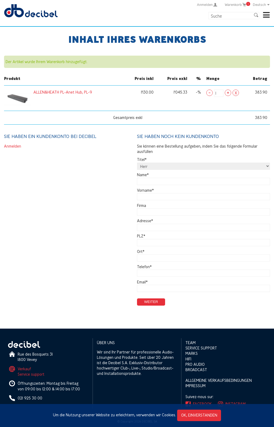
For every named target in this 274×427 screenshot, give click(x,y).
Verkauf (24, 369)
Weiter (151, 302)
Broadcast (196, 369)
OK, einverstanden (199, 415)
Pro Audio (195, 364)
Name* (143, 175)
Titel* (142, 159)
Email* (142, 282)
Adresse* (145, 220)
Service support (31, 374)
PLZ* (141, 236)
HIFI (188, 359)
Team (190, 342)
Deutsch (261, 4)
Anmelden (12, 146)
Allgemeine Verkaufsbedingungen (218, 380)
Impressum (195, 385)
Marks (191, 353)
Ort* (140, 251)
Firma (141, 205)
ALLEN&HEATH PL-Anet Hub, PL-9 (62, 92)
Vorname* (145, 190)
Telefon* (144, 266)
